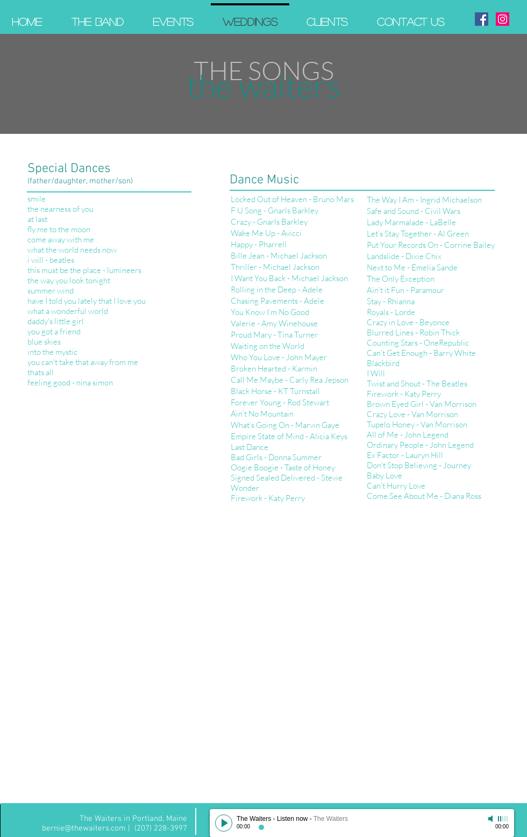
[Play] (223, 823)
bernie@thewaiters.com (84, 828)
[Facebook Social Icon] (481, 19)
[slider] (503, 818)
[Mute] (491, 818)
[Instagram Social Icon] (502, 19)
